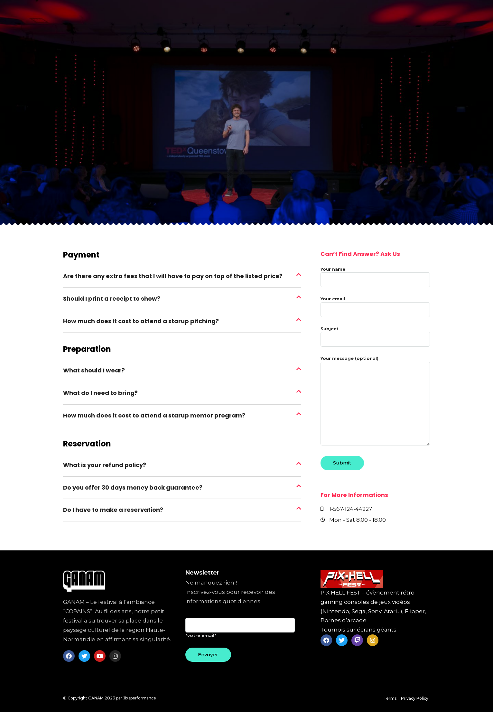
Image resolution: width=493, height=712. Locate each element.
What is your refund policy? (104, 465)
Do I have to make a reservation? (113, 510)
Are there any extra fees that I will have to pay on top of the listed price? (173, 276)
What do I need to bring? (100, 393)
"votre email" (240, 630)
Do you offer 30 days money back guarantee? (132, 487)
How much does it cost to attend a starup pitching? (141, 321)
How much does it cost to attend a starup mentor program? (154, 415)
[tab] (182, 276)
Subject (375, 334)
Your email (375, 304)
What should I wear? (94, 370)
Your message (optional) (375, 401)
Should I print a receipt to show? (111, 299)
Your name (375, 275)
